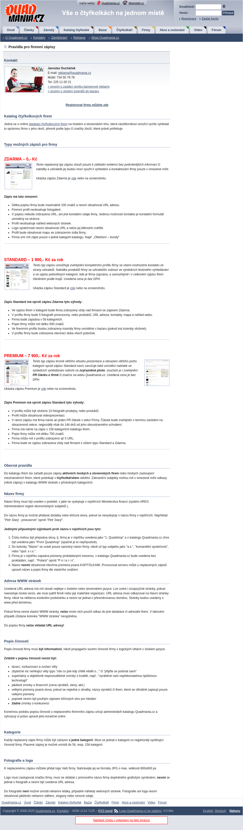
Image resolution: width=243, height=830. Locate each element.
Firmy (146, 30)
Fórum (216, 30)
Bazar (103, 30)
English (208, 811)
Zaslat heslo (210, 18)
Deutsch (220, 811)
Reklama (79, 37)
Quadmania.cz (111, 3)
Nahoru (234, 811)
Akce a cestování (172, 30)
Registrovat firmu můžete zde (87, 105)
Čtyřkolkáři (124, 30)
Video (198, 30)
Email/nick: (187, 6)
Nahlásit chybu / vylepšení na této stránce (121, 820)
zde (73, 178)
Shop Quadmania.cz (105, 37)
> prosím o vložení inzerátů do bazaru (73, 91)
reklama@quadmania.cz (74, 73)
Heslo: (183, 12)
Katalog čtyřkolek (76, 30)
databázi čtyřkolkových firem (48, 124)
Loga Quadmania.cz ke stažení (140, 811)
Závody (48, 30)
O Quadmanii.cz (16, 37)
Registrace (188, 18)
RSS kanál (105, 811)
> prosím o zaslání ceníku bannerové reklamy (79, 86)
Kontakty (39, 37)
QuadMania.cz (18, 4)
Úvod (11, 30)
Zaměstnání (59, 37)
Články (29, 30)
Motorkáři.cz (136, 3)
